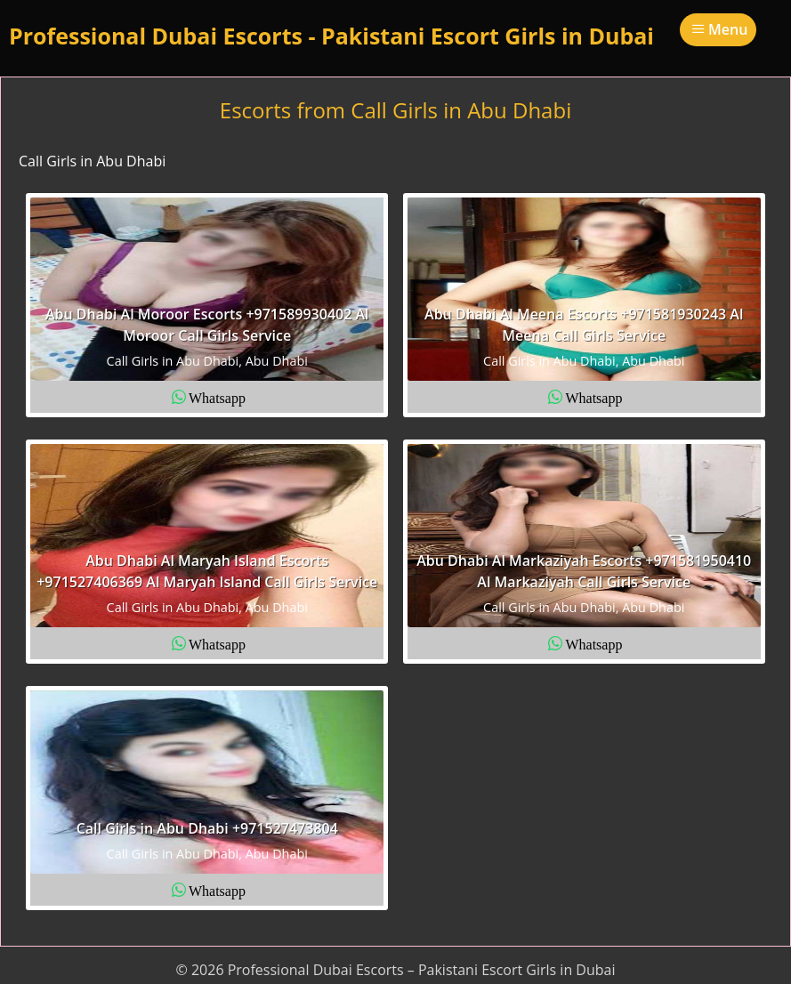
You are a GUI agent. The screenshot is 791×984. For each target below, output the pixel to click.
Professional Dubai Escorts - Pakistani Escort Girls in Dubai (331, 35)
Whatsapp (217, 397)
